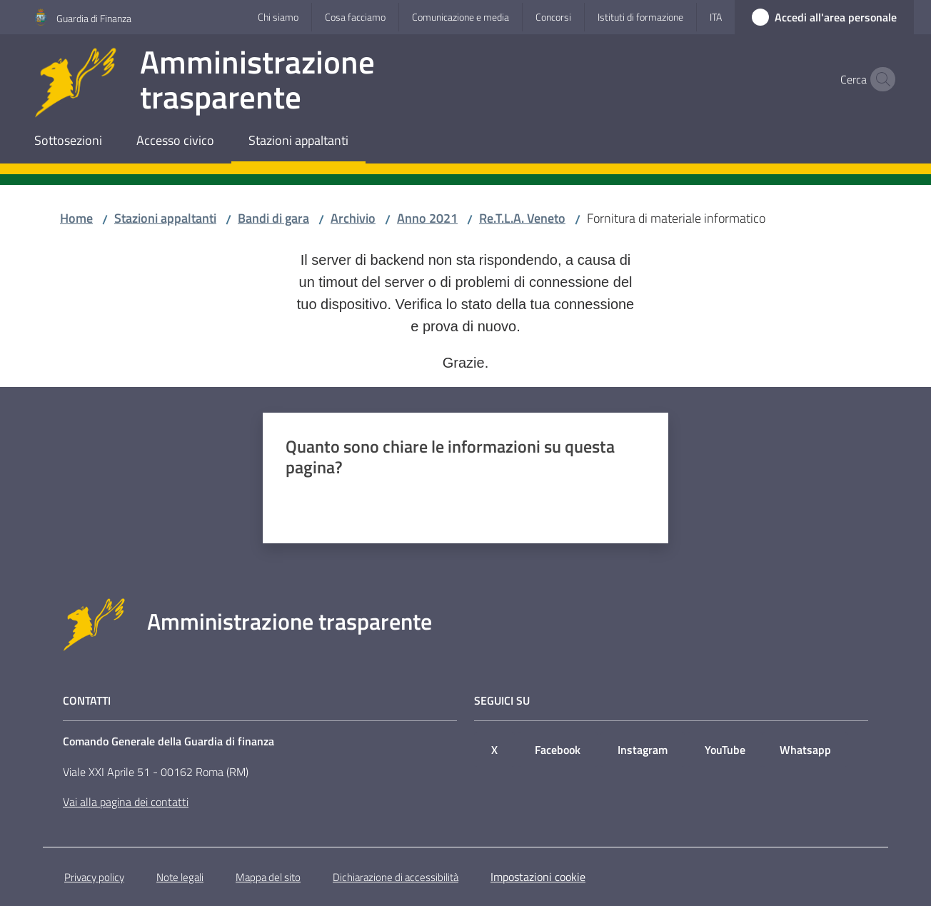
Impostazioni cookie (537, 876)
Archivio (353, 218)
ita (716, 16)
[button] (879, 79)
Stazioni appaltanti (165, 218)
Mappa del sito (268, 877)
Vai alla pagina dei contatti (125, 801)
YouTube (725, 749)
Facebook (557, 749)
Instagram (643, 749)
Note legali (179, 877)
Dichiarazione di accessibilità (395, 877)
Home (76, 218)
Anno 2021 (427, 218)
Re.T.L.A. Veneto (522, 218)
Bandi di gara (273, 218)
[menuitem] (68, 141)
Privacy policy (94, 877)
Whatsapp (805, 749)
